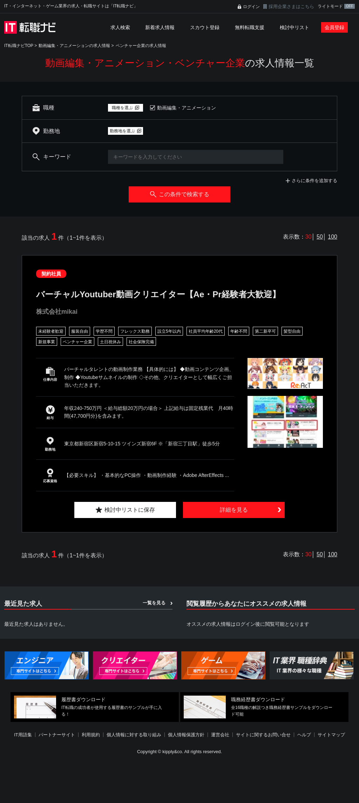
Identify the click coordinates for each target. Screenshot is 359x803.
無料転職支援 (249, 27)
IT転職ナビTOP (18, 45)
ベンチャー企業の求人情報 (141, 45)
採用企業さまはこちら (291, 6)
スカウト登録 (204, 27)
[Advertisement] (179, 780)
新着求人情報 (160, 27)
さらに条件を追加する (314, 180)
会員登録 (334, 27)
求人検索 (120, 27)
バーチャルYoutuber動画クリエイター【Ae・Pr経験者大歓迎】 (158, 294)
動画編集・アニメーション (186, 108)
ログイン (251, 6)
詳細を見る (234, 510)
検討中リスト (294, 27)
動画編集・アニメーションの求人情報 (74, 45)
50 (320, 237)
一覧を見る (154, 602)
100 (332, 237)
